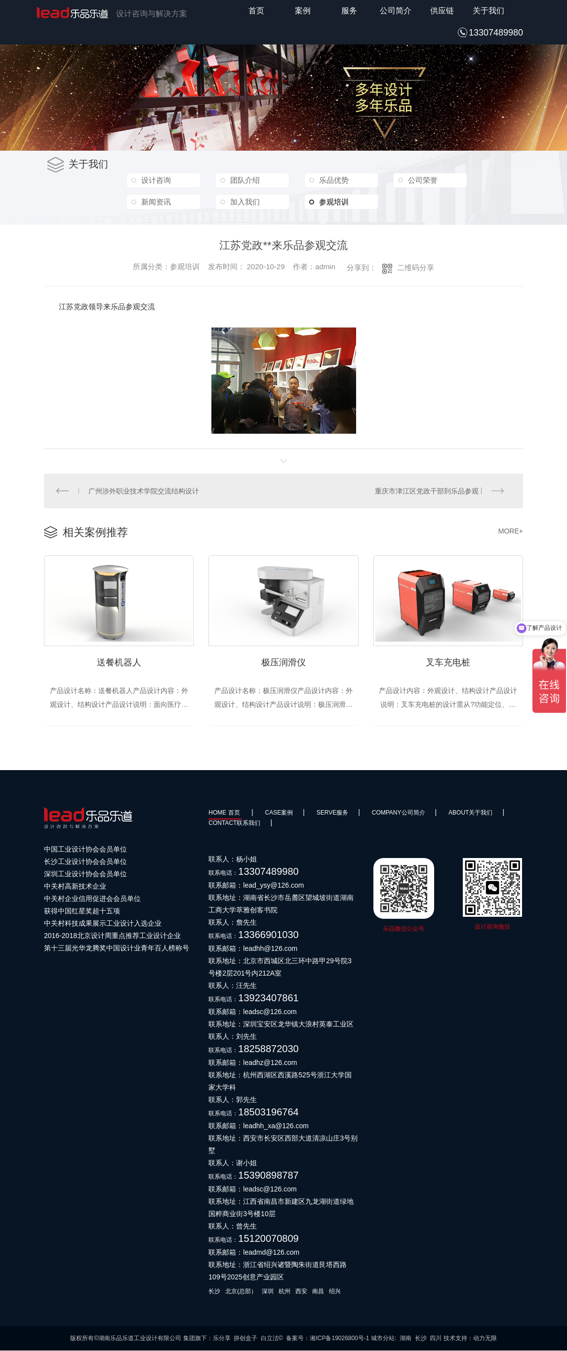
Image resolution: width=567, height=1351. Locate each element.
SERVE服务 (332, 813)
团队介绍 (244, 180)
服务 (349, 10)
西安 (301, 1291)
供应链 (442, 10)
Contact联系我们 (234, 823)
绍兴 (335, 1291)
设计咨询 (155, 180)
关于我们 (488, 10)
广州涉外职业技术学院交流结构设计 (143, 491)
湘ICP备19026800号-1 (339, 1338)
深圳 (268, 1291)
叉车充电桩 (448, 662)
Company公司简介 (398, 813)
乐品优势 (333, 180)
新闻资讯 (155, 201)
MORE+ (510, 531)
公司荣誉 (422, 180)
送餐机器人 (119, 662)
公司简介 (395, 10)
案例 (303, 10)
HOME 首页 (225, 813)
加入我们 (244, 201)
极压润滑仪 (283, 662)
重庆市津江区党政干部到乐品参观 (427, 491)
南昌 (318, 1291)
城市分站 (383, 1338)
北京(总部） (241, 1291)
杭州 (284, 1291)
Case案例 (279, 813)
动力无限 (485, 1338)
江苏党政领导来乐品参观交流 (107, 306)
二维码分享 (415, 267)
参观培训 (341, 201)
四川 (436, 1338)
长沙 (214, 1291)
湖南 (405, 1338)
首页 (256, 10)
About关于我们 (470, 813)
